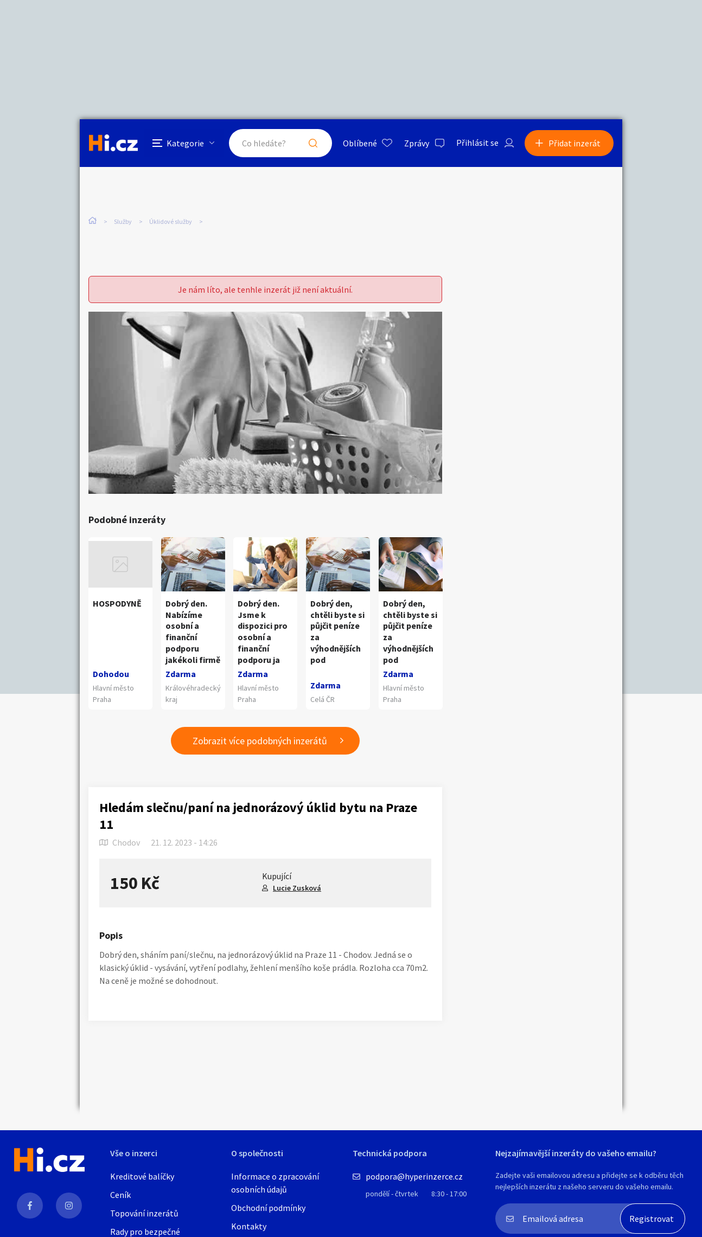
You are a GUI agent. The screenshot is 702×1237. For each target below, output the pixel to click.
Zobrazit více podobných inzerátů (260, 741)
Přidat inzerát (574, 143)
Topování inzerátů (144, 1213)
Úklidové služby (170, 221)
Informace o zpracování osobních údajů (275, 1183)
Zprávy (415, 143)
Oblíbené (359, 143)
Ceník (120, 1194)
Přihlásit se (476, 143)
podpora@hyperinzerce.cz (414, 1176)
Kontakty (248, 1226)
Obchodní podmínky (268, 1207)
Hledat (312, 143)
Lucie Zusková (297, 888)
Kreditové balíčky (142, 1176)
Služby (123, 221)
